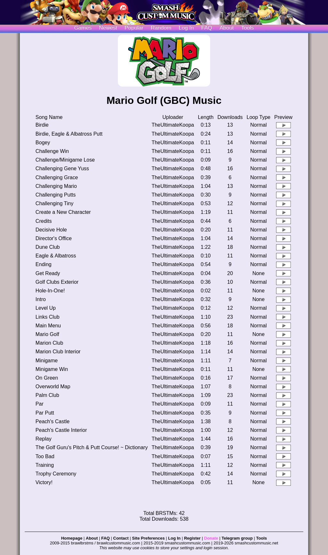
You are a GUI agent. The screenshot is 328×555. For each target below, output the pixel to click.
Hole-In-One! (50, 290)
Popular (134, 28)
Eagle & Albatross (56, 255)
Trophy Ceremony (56, 473)
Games (83, 28)
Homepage (71, 538)
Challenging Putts (56, 195)
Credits (44, 221)
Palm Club (47, 395)
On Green (47, 378)
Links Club (48, 317)
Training (45, 465)
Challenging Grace (57, 177)
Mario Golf (47, 334)
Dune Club (48, 247)
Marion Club (49, 343)
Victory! (44, 482)
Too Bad (45, 456)
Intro (41, 299)
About (226, 28)
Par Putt (45, 413)
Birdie (42, 125)
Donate (211, 538)
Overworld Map (53, 386)
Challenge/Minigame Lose (65, 160)
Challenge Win (52, 151)
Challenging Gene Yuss (62, 168)
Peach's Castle (53, 421)
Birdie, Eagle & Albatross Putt (69, 134)
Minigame (47, 360)
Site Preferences (148, 538)
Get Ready (48, 273)
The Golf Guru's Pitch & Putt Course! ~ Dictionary (92, 447)
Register (192, 538)
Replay (44, 438)
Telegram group (237, 538)
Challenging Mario (56, 186)
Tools (247, 28)
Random (161, 28)
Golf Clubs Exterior (57, 282)
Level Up (46, 308)
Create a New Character (63, 212)
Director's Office (54, 238)
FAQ (206, 28)
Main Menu (48, 325)
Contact (120, 538)
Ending (44, 264)
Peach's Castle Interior (61, 430)
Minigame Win (52, 369)
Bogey (43, 142)
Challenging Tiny (54, 203)
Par (40, 404)
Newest (108, 28)
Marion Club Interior (58, 351)
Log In (174, 538)
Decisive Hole (51, 229)
